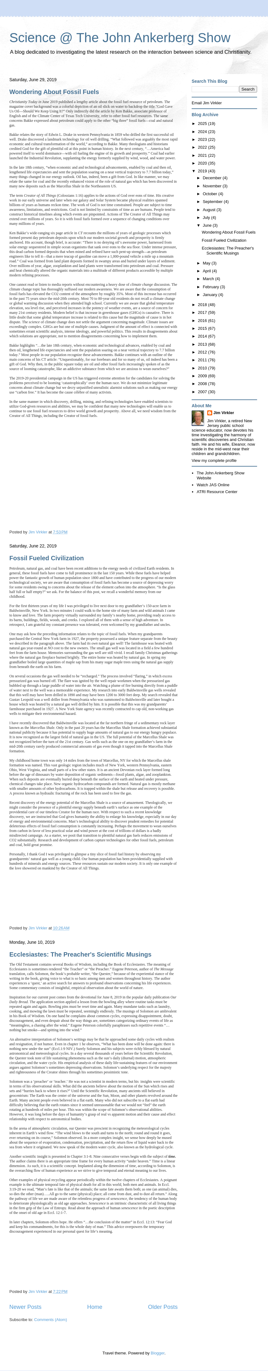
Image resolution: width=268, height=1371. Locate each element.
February (211, 287)
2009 (203, 376)
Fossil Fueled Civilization (46, 558)
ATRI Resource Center (217, 491)
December (213, 178)
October (210, 193)
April (207, 271)
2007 (203, 391)
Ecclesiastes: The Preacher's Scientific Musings (80, 954)
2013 (203, 344)
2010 (203, 368)
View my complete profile (214, 460)
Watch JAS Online (213, 485)
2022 (203, 147)
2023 (203, 139)
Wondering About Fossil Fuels (54, 91)
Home (95, 1307)
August (210, 209)
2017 (203, 312)
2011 (203, 360)
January (210, 294)
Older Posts (163, 1307)
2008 (203, 383)
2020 (203, 163)
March (209, 278)
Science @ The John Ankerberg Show (120, 37)
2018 (203, 304)
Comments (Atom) (50, 1319)
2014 (203, 336)
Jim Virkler (223, 412)
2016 (203, 320)
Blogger (158, 1353)
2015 (203, 328)
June (208, 225)
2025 (203, 123)
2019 (203, 171)
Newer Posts (25, 1307)
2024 (203, 131)
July (207, 217)
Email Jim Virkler (207, 103)
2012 (203, 352)
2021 (203, 155)
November (213, 186)
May (207, 263)
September (213, 201)
